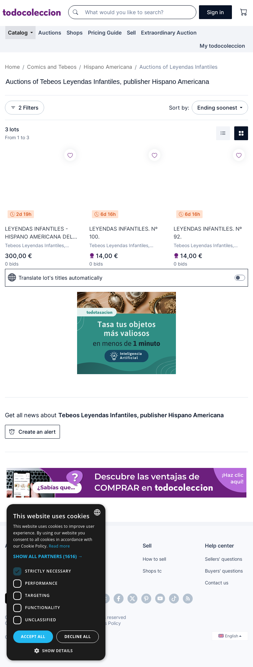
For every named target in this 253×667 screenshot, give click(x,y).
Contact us (216, 582)
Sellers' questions (223, 559)
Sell (131, 32)
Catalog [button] (18, 32)
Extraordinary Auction (169, 32)
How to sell (154, 559)
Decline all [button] (78, 636)
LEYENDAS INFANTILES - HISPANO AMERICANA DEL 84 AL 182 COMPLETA (39, 233)
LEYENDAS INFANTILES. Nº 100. (123, 232)
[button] (56, 556)
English (229, 635)
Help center (219, 545)
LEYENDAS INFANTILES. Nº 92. (208, 232)
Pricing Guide (105, 32)
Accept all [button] (33, 636)
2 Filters (25, 107)
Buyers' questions (224, 571)
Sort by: (179, 107)
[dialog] (56, 582)
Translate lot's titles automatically (55, 278)
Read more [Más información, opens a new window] (59, 546)
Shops (75, 32)
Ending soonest (218, 107)
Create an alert (32, 431)
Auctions (49, 32)
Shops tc (152, 571)
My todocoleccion (222, 45)
